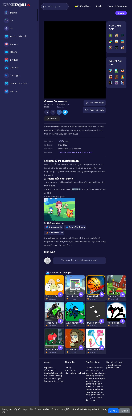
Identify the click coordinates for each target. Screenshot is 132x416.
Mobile (10, 12)
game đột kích (97, 394)
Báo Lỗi (52, 118)
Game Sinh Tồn (54, 232)
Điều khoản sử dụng (53, 375)
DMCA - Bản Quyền (52, 378)
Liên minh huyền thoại (75, 373)
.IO (8, 20)
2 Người (11, 59)
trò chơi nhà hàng (94, 371)
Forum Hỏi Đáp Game (117, 6)
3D (8, 28)
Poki (66, 370)
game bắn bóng (113, 365)
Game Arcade (74, 152)
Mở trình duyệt (95, 103)
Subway (11, 44)
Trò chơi (89, 367)
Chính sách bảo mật (53, 373)
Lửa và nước (49, 370)
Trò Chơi (62, 152)
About (47, 362)
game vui (90, 384)
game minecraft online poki (95, 377)
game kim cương (93, 381)
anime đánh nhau (94, 398)
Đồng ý (113, 410)
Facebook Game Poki (53, 381)
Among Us (12, 75)
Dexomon (87, 152)
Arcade (11, 91)
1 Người (10, 52)
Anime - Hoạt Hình (16, 83)
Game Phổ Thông (75, 227)
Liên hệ (99, 6)
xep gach (48, 367)
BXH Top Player (83, 6)
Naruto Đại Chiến (15, 36)
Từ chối (124, 410)
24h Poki (11, 67)
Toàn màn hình (94, 110)
